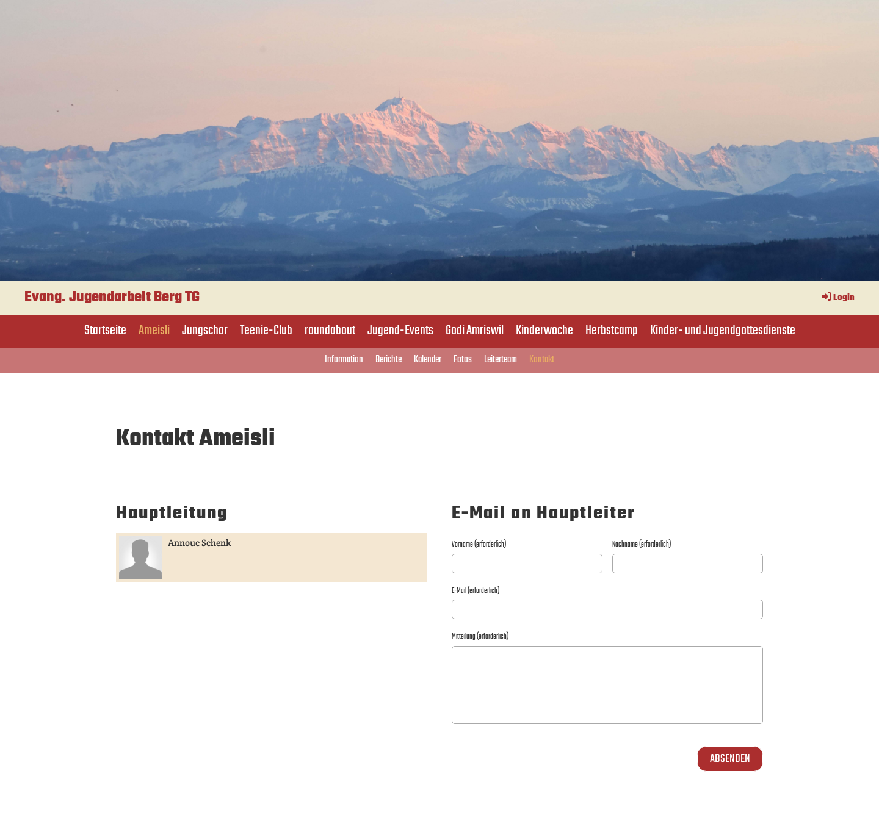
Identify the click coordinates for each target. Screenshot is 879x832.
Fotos (463, 360)
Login (837, 298)
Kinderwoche (544, 330)
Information (344, 360)
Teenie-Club (266, 330)
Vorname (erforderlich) (479, 544)
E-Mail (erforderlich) (475, 591)
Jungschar (205, 330)
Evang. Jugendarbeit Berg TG (112, 298)
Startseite (105, 330)
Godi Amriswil (475, 330)
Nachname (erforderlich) (641, 544)
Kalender (427, 360)
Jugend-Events (400, 330)
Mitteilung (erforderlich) (480, 636)
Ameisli (154, 330)
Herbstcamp (611, 330)
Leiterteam (500, 360)
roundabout (330, 330)
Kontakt (541, 360)
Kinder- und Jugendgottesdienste (722, 330)
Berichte (388, 360)
